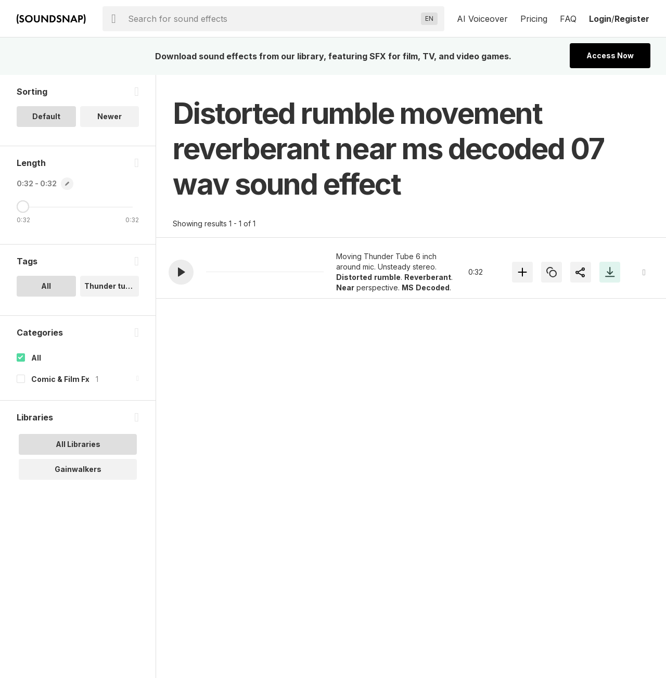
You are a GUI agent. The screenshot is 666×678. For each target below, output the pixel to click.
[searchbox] (272, 18)
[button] (181, 272)
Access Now (610, 55)
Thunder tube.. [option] (111, 286)
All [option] (46, 286)
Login (600, 19)
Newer (109, 116)
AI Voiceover (482, 19)
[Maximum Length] (23, 206)
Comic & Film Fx (60, 379)
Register (631, 19)
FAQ (568, 19)
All (36, 357)
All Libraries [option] (78, 444)
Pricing (533, 19)
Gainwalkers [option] (78, 469)
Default (46, 116)
